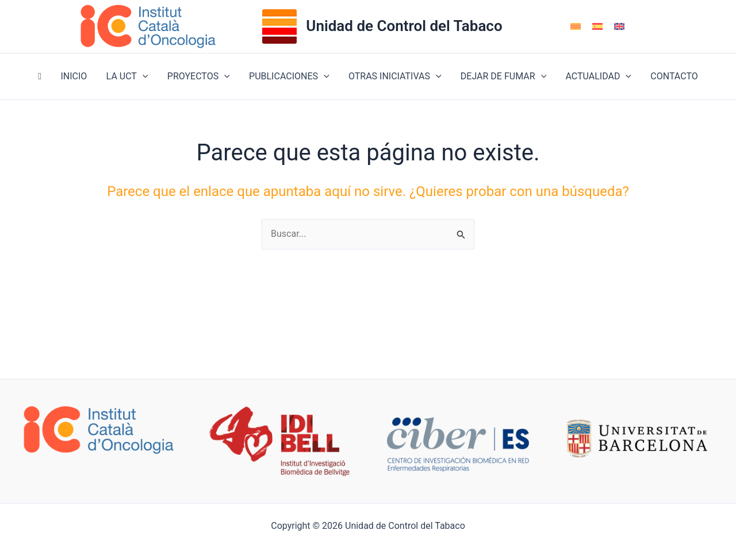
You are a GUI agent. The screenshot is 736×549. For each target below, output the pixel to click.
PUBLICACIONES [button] (289, 76)
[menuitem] (575, 26)
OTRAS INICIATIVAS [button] (394, 76)
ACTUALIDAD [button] (597, 76)
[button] (144, 76)
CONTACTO (671, 76)
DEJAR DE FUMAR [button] (502, 76)
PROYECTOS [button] (199, 76)
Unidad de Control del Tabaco (404, 25)
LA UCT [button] (129, 76)
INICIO (76, 76)
